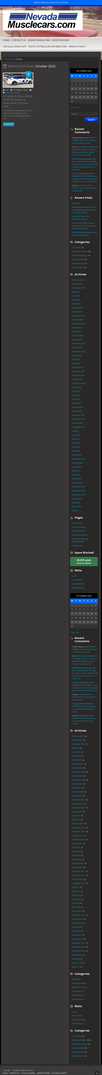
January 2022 (77, 411)
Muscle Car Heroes (79, 255)
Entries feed (76, 580)
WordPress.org (78, 588)
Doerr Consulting (39, 40)
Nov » (77, 107)
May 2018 (75, 503)
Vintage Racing (77, 263)
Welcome (75, 203)
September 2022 (78, 383)
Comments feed (78, 584)
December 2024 (78, 316)
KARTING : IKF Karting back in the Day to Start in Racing (84, 233)
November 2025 (78, 288)
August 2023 (77, 355)
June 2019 (76, 475)
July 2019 (75, 471)
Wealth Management (80, 159)
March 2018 (76, 507)
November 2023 (78, 343)
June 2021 (76, 435)
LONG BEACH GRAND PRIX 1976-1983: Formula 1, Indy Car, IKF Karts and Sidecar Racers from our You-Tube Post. (84, 164)
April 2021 (76, 443)
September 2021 (78, 427)
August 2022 (77, 387)
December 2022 (78, 371)
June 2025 (76, 296)
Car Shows (76, 247)
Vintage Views (77, 267)
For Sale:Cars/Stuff (14, 46)
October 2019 (77, 463)
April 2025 (76, 300)
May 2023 (75, 363)
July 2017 (75, 511)
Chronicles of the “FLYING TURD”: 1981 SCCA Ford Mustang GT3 (85, 188)
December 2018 (78, 487)
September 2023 (78, 351)
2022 (13, 59)
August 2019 (77, 467)
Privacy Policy (77, 46)
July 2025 (75, 292)
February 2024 (77, 335)
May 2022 (75, 395)
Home (6, 40)
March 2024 (76, 331)
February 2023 (77, 367)
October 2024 (77, 320)
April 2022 (76, 399)
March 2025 (76, 304)
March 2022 (76, 403)
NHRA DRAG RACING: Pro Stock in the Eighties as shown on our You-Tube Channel (83, 210)
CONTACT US (19, 40)
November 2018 (78, 491)
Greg (74, 703)
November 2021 (78, 419)
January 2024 (77, 339)
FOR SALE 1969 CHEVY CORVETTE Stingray (84, 217)
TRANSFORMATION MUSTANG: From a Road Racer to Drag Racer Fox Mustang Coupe (84, 706)
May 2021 (75, 439)
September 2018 (78, 495)
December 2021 (78, 415)
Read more (8, 120)
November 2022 (78, 375)
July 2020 (75, 447)
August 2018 (77, 499)
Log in (74, 576)
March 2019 (76, 479)
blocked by (84, 561)
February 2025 (77, 308)
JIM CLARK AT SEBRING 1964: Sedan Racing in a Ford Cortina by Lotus (84, 140)
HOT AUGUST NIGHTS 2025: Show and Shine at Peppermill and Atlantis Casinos (83, 226)
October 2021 (77, 423)
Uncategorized (77, 259)
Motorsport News (12, 93)
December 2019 (78, 459)
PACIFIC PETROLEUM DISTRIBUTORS (47, 46)
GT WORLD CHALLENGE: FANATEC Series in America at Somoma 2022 (17, 99)
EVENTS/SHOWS (60, 40)
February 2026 (77, 280)
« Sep (72, 107)
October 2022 (77, 379)
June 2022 (76, 391)
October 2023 (77, 347)
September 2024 (78, 324)
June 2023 (76, 359)
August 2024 (77, 328)
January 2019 (77, 483)
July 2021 (75, 431)
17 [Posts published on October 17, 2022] (72, 93)
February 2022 (77, 407)
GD (7, 90)
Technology (76, 173)
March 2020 (76, 455)
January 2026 (77, 284)
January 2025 (77, 312)
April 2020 (76, 451)
